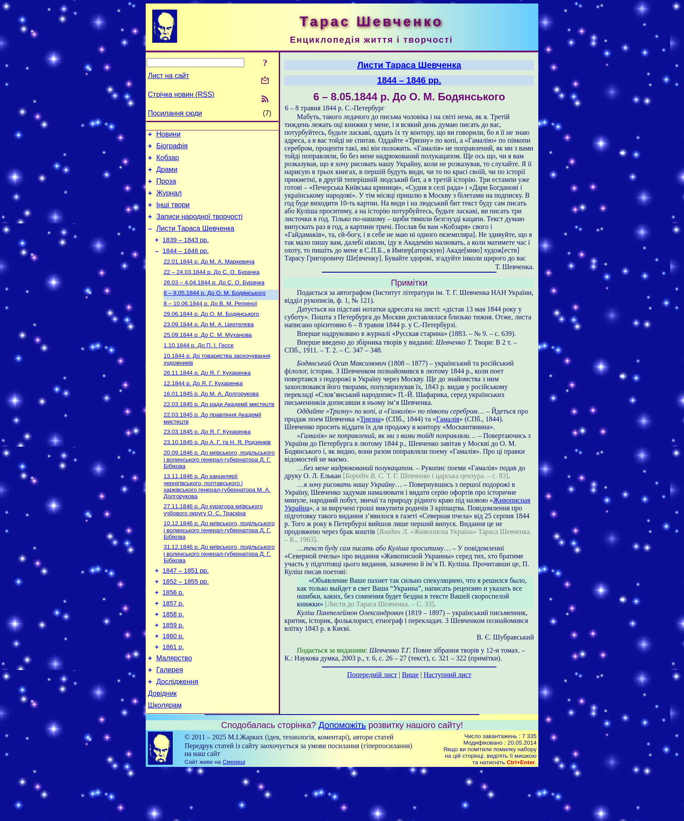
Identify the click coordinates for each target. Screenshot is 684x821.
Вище (410, 674)
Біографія (172, 148)
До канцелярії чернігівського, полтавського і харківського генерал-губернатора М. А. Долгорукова (217, 517)
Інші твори (173, 214)
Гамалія (447, 419)
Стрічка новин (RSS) (181, 94)
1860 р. (173, 678)
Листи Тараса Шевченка (195, 240)
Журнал (168, 201)
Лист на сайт (168, 75)
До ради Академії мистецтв (219, 431)
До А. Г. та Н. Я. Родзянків (217, 471)
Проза (166, 188)
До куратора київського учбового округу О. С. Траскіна (213, 541)
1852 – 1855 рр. (186, 617)
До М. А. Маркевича (209, 277)
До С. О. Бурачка (212, 288)
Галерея (169, 716)
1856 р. (173, 629)
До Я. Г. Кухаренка (207, 396)
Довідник (162, 742)
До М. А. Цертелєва (209, 345)
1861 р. (173, 691)
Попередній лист (372, 674)
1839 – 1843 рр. (186, 253)
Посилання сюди (175, 113)
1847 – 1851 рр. (186, 605)
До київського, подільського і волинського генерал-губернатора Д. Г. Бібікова (219, 489)
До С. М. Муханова (208, 356)
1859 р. (173, 666)
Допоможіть (342, 775)
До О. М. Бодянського (215, 311)
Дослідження (177, 729)
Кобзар (167, 161)
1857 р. (173, 642)
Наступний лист (447, 674)
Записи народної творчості (199, 227)
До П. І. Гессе (199, 367)
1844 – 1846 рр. (186, 265)
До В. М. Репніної (210, 322)
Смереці (233, 812)
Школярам (164, 755)
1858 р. (173, 654)
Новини (168, 135)
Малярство (174, 703)
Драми (167, 174)
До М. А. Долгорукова (211, 419)
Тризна (370, 419)
